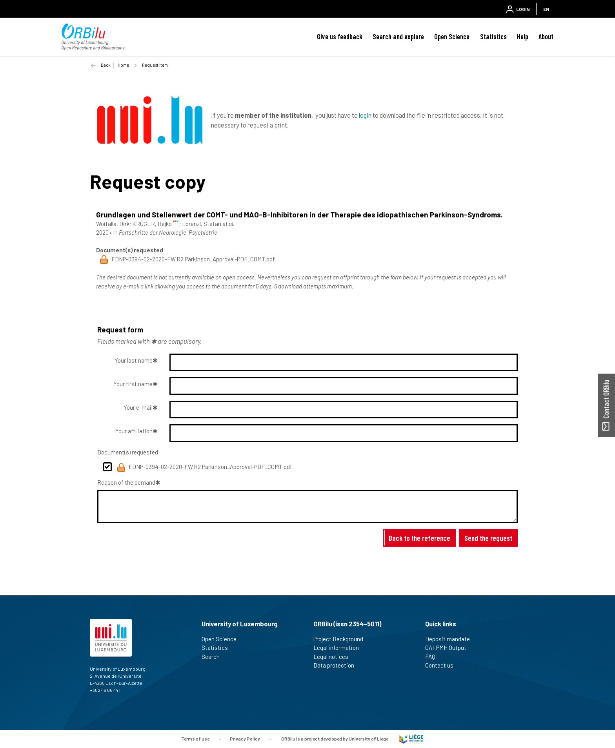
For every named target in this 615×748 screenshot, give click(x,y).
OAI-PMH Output (449, 647)
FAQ (433, 656)
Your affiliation (134, 430)
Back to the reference (419, 537)
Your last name (134, 360)
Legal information (339, 647)
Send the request (488, 537)
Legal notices (334, 656)
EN (546, 9)
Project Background (341, 638)
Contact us (442, 665)
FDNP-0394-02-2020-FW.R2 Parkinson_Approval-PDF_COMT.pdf (204, 467)
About (546, 36)
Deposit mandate (451, 638)
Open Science (451, 36)
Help (522, 36)
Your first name (133, 383)
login (365, 115)
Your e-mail (138, 407)
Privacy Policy (245, 738)
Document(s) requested (127, 452)
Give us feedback (339, 36)
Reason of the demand (126, 482)
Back (106, 65)
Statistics (493, 36)
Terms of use (195, 738)
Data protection (337, 665)
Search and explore (398, 36)
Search (214, 656)
